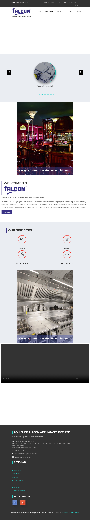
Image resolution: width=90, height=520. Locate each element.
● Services (15, 477)
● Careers (15, 484)
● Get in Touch (17, 487)
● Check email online (18, 491)
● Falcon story (16, 470)
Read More (7, 212)
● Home (14, 467)
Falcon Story (49, 11)
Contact (79, 11)
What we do (60, 11)
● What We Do (17, 474)
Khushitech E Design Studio (70, 512)
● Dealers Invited (17, 480)
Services (70, 11)
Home (40, 11)
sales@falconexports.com (21, 457)
